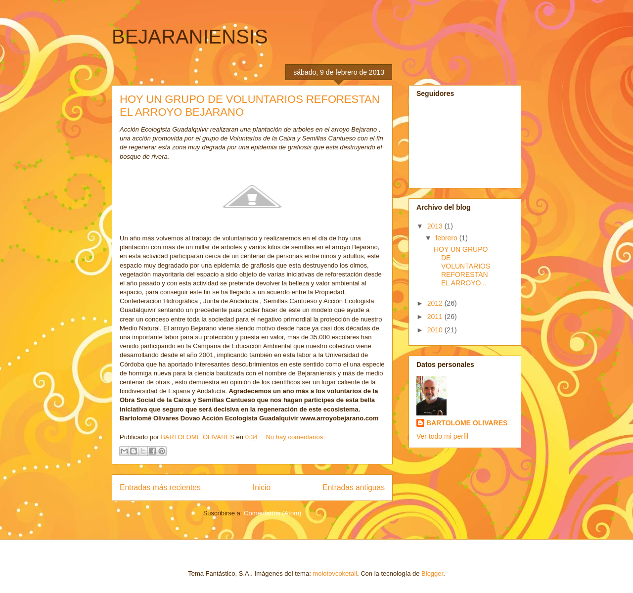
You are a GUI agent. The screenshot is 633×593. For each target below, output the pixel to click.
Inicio (262, 487)
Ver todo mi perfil (442, 436)
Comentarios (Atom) (272, 513)
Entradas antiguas (353, 487)
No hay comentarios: (295, 437)
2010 (436, 330)
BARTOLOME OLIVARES (466, 423)
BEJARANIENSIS (190, 36)
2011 (436, 316)
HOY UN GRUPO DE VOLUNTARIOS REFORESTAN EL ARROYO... (462, 265)
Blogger (432, 573)
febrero (447, 238)
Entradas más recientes (160, 487)
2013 (436, 226)
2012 (436, 303)
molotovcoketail (335, 573)
